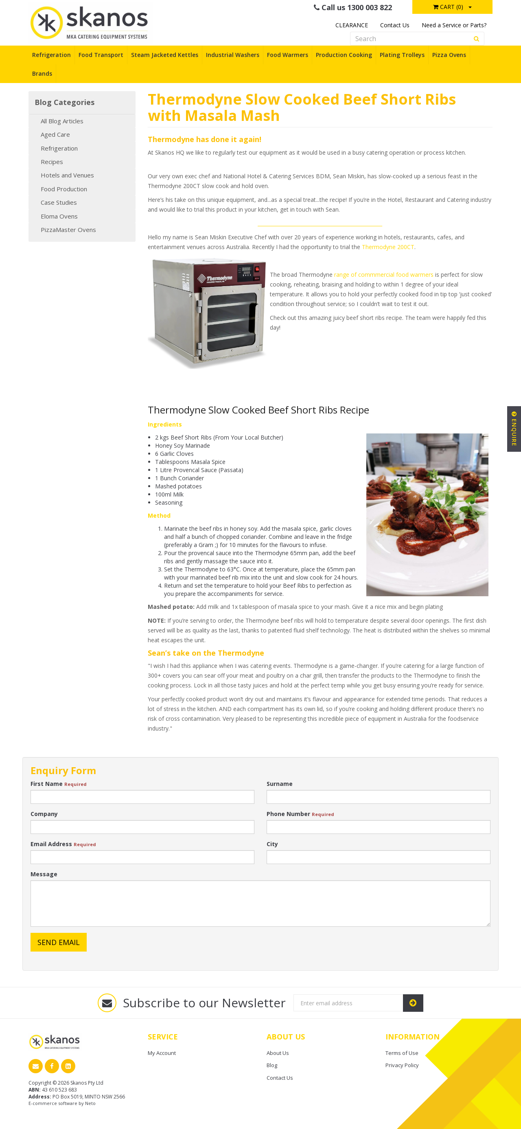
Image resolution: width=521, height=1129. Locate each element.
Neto (90, 1103)
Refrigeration (51, 55)
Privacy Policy (402, 1065)
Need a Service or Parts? (454, 25)
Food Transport (101, 55)
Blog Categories (64, 102)
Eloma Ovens (59, 216)
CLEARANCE (351, 25)
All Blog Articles (62, 121)
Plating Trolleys (402, 55)
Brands (42, 73)
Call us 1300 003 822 (353, 7)
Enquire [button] (514, 428)
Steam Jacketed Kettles (164, 55)
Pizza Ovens (449, 55)
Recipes (52, 162)
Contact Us (394, 25)
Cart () (448, 7)
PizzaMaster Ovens (68, 229)
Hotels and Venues (67, 175)
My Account (162, 1053)
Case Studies (59, 202)
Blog (272, 1065)
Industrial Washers (232, 55)
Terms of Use (401, 1053)
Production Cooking (344, 55)
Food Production (64, 189)
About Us (278, 1053)
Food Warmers (287, 55)
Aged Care (55, 134)
